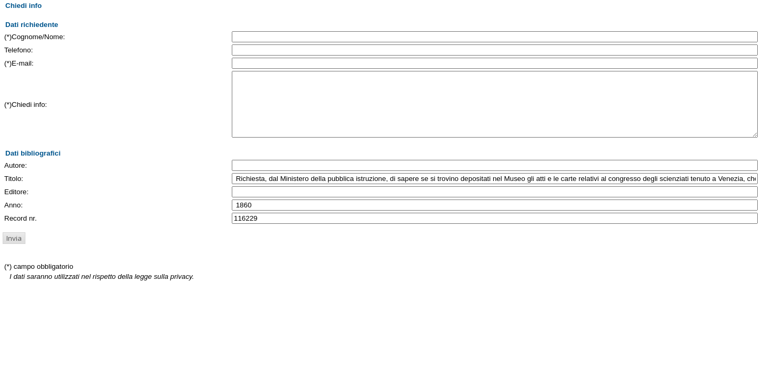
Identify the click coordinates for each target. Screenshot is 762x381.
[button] (14, 251)
